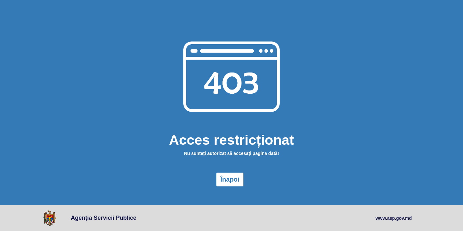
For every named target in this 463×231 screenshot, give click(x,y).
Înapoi (230, 179)
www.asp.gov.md (394, 218)
